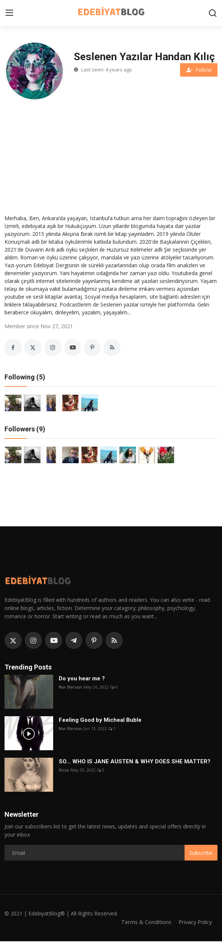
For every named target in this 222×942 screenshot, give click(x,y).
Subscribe (201, 853)
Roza (64, 771)
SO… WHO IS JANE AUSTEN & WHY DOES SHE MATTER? (134, 762)
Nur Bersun (70, 688)
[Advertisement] (111, 155)
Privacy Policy (194, 922)
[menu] (9, 13)
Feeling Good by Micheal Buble (100, 721)
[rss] (114, 641)
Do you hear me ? (82, 679)
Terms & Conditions (144, 922)
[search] (212, 13)
